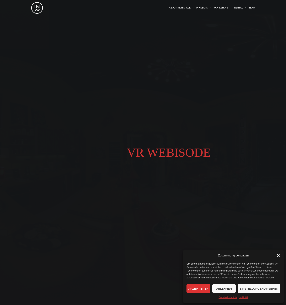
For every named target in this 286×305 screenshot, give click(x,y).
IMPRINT (243, 297)
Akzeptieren (198, 288)
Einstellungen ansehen (259, 288)
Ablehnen (224, 288)
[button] (278, 255)
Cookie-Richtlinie (228, 297)
